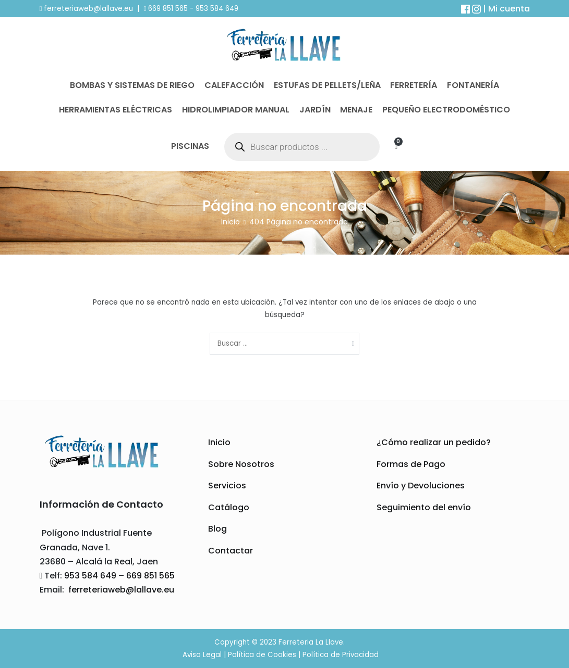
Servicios (227, 485)
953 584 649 (217, 9)
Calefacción (234, 85)
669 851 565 (167, 9)
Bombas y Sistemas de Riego (132, 85)
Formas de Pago (411, 464)
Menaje (356, 110)
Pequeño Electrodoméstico (446, 110)
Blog (217, 529)
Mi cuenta (509, 9)
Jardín (315, 110)
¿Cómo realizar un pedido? (434, 442)
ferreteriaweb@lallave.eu (88, 9)
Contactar (230, 551)
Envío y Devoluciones (421, 485)
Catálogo (228, 507)
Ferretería (413, 85)
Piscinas (190, 146)
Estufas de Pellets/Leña (327, 85)
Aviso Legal (202, 655)
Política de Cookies (262, 655)
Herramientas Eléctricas (115, 110)
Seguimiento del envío (424, 507)
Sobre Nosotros (241, 464)
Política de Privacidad (340, 655)
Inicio (219, 442)
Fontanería (473, 85)
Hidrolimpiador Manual (235, 110)
